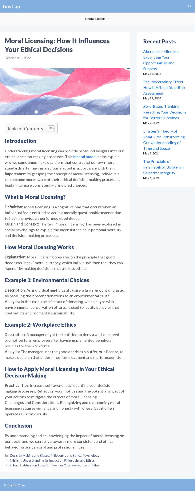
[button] (190, 6)
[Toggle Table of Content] (49, 128)
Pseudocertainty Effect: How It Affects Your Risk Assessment (164, 87)
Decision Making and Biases (29, 455)
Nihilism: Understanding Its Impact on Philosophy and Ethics (52, 460)
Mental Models (99, 19)
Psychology (91, 455)
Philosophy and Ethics (65, 455)
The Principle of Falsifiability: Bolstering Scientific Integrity (164, 167)
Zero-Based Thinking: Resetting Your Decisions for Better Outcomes (164, 112)
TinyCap (11, 6)
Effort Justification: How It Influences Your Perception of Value (54, 465)
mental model (85, 156)
